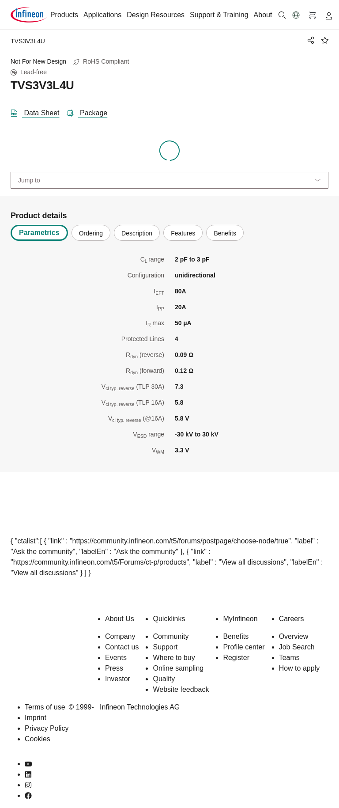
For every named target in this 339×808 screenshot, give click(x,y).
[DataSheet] (39, 111)
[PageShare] (309, 40)
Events (116, 657)
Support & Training (219, 15)
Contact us (122, 647)
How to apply (299, 668)
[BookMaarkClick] (324, 40)
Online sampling (178, 668)
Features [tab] (183, 233)
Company (120, 636)
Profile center (243, 647)
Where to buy (174, 657)
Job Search (297, 647)
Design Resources (156, 15)
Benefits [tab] (225, 233)
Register (236, 657)
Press (114, 668)
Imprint (35, 717)
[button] (296, 15)
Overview (294, 636)
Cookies (37, 739)
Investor (117, 679)
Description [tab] (136, 233)
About (263, 15)
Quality (164, 679)
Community (170, 636)
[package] (91, 111)
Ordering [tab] (91, 233)
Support (165, 647)
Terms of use (45, 707)
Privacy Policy (47, 728)
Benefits (236, 636)
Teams (289, 657)
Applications (102, 15)
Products (64, 15)
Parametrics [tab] (39, 232)
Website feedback (181, 689)
